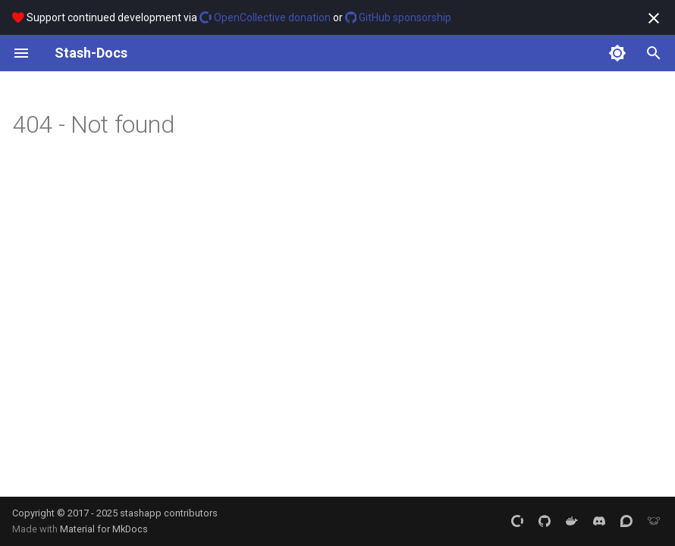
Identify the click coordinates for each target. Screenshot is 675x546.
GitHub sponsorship (398, 17)
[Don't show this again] (654, 18)
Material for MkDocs (104, 529)
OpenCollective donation (265, 17)
